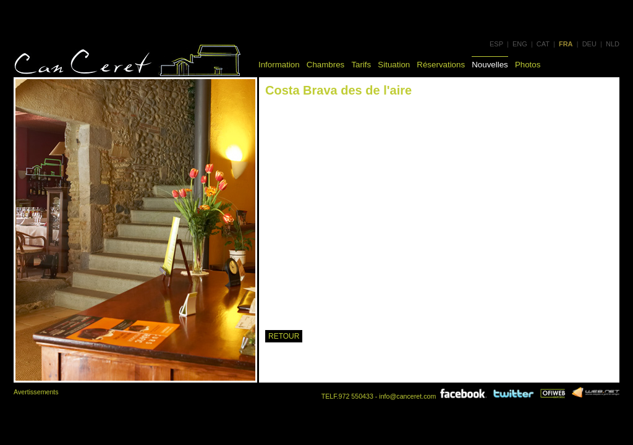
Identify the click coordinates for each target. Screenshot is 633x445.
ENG (519, 44)
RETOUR (283, 336)
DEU (589, 44)
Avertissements (36, 392)
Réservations (441, 64)
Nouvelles (490, 64)
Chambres (325, 64)
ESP (496, 44)
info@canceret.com (407, 396)
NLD (612, 44)
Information (279, 64)
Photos (528, 64)
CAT (543, 44)
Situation (394, 64)
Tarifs (361, 64)
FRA (566, 44)
